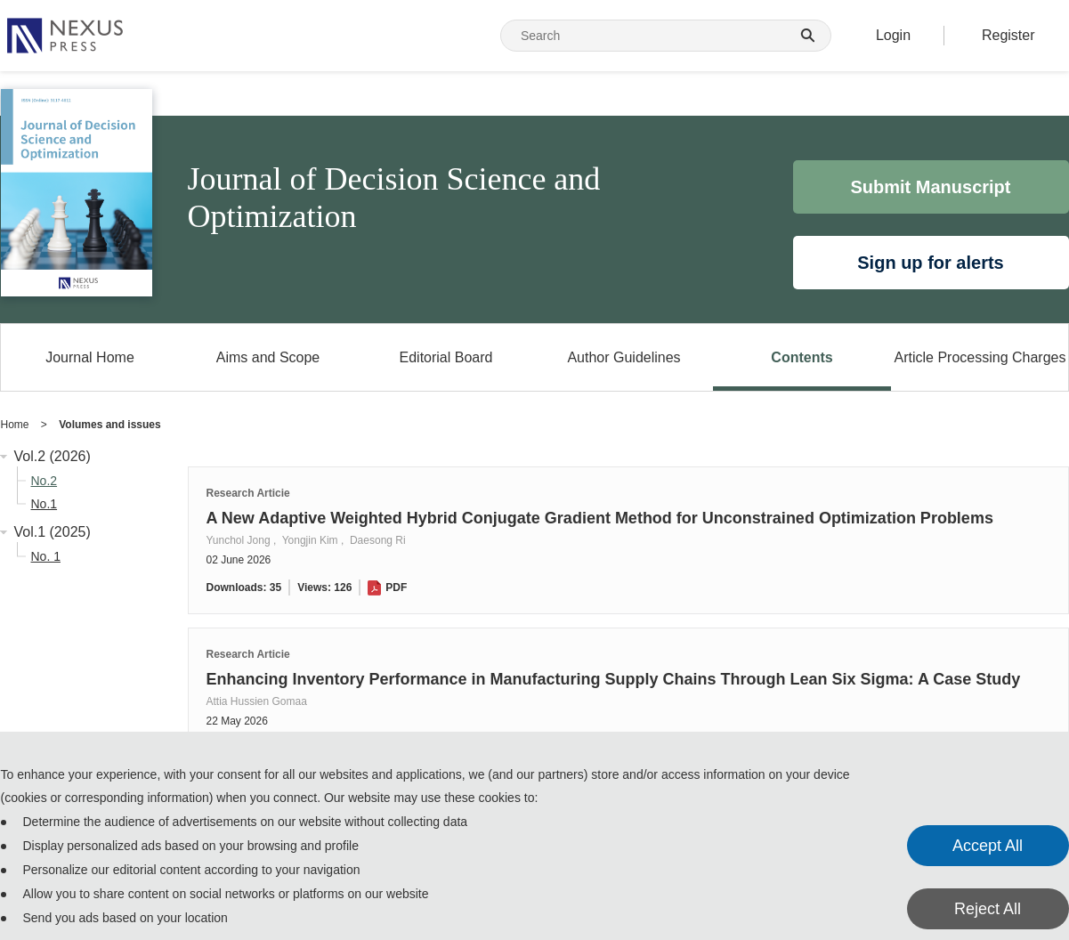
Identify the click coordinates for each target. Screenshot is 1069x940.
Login (893, 35)
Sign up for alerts (930, 262)
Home (15, 424)
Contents (801, 357)
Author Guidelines (623, 357)
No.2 (44, 481)
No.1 (44, 504)
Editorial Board (446, 357)
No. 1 (46, 556)
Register (1008, 35)
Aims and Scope (268, 357)
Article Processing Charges (980, 357)
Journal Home (89, 357)
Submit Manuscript (930, 187)
